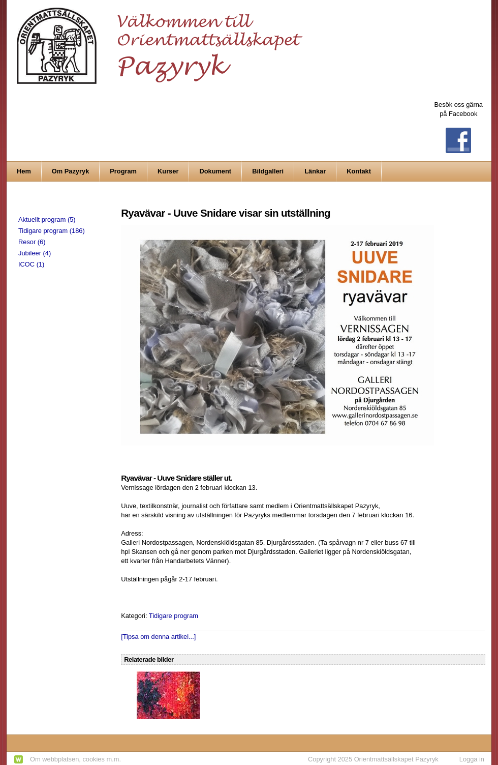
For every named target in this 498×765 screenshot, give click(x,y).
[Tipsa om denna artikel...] (158, 636)
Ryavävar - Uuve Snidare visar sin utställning (225, 213)
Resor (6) (31, 242)
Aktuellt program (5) (47, 219)
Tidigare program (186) (51, 230)
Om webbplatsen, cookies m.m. (75, 759)
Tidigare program (173, 616)
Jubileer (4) (34, 253)
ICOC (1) (31, 264)
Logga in (471, 759)
